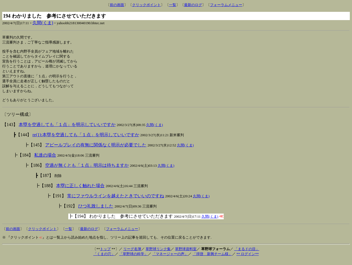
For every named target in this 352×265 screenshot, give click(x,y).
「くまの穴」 (104, 259)
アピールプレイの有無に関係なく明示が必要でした (95, 149)
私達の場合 (45, 160)
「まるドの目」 (246, 254)
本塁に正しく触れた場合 (80, 190)
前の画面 (117, 5)
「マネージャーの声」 (170, 259)
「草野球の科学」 (133, 259)
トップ (105, 254)
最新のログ (193, 5)
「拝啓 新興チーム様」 (212, 259)
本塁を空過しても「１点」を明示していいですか (67, 129)
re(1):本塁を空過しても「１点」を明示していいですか (85, 139)
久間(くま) (42, 22)
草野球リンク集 (158, 254)
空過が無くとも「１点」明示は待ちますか (87, 170)
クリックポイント (146, 5)
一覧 (172, 5)
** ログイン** (247, 259)
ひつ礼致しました (95, 211)
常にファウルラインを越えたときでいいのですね (115, 200)
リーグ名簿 (132, 254)
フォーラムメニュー (226, 5)
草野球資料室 (186, 254)
